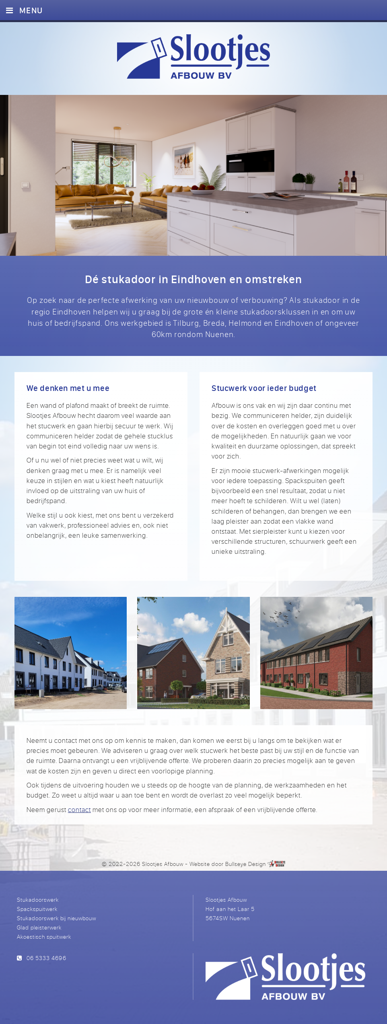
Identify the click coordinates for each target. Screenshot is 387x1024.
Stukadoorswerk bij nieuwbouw (56, 918)
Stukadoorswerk (38, 899)
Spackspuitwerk (37, 909)
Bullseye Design (245, 864)
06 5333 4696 (46, 958)
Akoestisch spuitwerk (44, 936)
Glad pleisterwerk (39, 927)
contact (79, 809)
